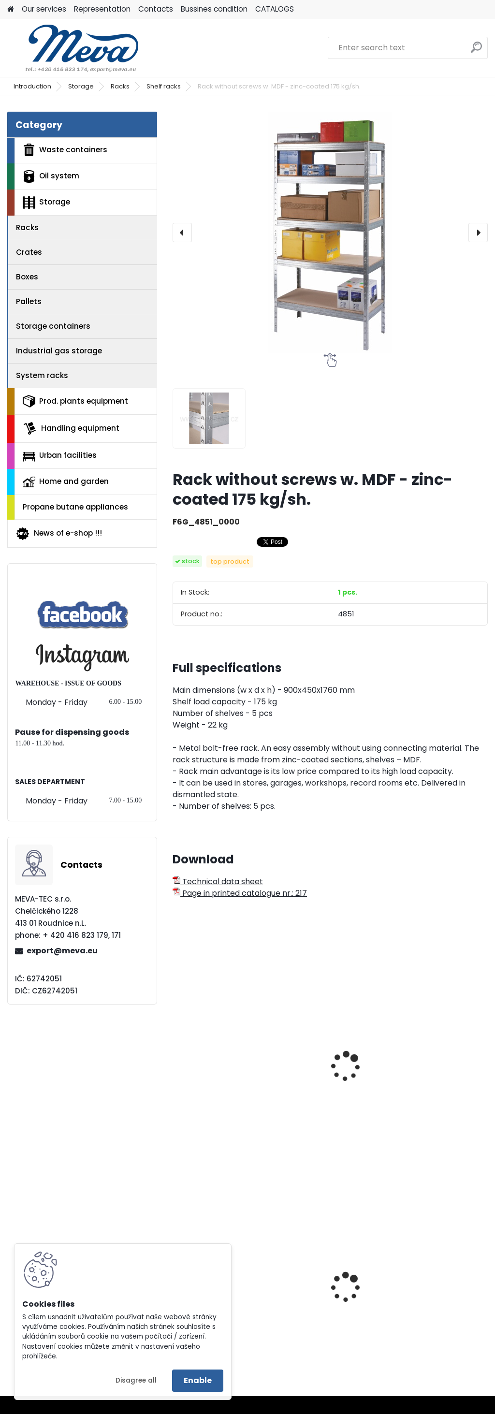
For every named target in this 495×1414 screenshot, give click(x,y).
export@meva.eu (62, 950)
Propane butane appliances (75, 507)
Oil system (51, 176)
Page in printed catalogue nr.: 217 (240, 893)
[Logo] (73, 48)
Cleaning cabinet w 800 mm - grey (431, 1285)
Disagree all (136, 1380)
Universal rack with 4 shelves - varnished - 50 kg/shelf (219, 1070)
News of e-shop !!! (58, 533)
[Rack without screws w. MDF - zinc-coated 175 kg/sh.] (330, 232)
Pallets (29, 301)
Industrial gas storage (59, 351)
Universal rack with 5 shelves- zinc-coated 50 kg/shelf (435, 1070)
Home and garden (66, 481)
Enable (198, 1380)
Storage (81, 86)
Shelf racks (163, 86)
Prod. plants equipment (75, 401)
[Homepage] (10, 9)
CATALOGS (274, 9)
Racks (120, 86)
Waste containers (65, 150)
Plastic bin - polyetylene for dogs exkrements (325, 1298)
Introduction (32, 86)
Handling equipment (71, 428)
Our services (44, 9)
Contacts (155, 9)
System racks (42, 375)
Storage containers (53, 326)
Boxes (27, 277)
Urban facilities (60, 455)
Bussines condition (214, 9)
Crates (29, 252)
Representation (102, 9)
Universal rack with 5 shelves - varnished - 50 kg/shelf (327, 1070)
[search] (476, 51)
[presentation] (182, 232)
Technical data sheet (218, 881)
